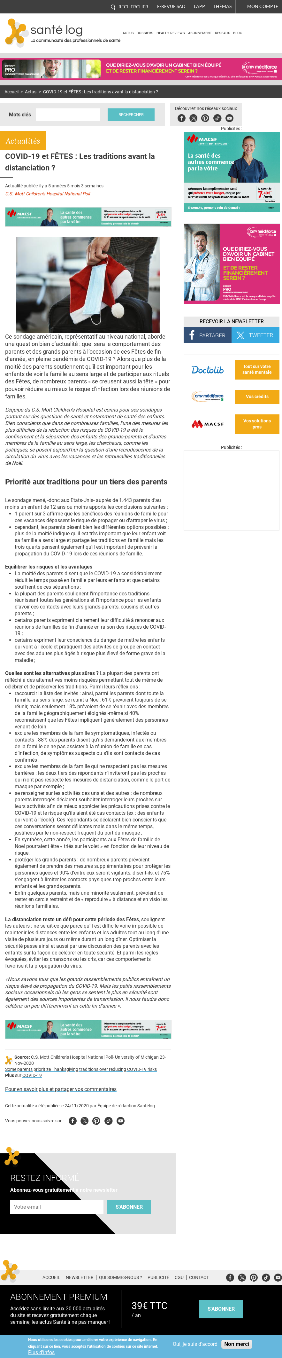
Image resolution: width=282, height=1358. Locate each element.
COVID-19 (32, 1075)
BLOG (237, 33)
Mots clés (20, 115)
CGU (179, 1277)
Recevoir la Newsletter (232, 321)
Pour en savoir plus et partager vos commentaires (61, 1089)
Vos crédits (257, 396)
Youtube (121, 1120)
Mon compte (262, 6)
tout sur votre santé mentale (257, 369)
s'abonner (221, 1309)
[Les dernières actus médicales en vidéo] (231, 529)
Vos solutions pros (257, 424)
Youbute (229, 117)
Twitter (193, 117)
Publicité (158, 1277)
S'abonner (129, 1207)
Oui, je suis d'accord (195, 1344)
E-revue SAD (171, 6)
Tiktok (217, 117)
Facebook (182, 117)
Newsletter (80, 1277)
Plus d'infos (41, 1352)
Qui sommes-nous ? (120, 1277)
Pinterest (205, 117)
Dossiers (145, 33)
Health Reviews (170, 33)
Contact (199, 1277)
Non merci (236, 1344)
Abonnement (200, 33)
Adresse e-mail (27, 1196)
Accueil (11, 92)
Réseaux (222, 33)
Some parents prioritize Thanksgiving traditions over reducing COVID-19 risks (81, 1069)
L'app (199, 6)
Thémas (222, 6)
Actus (128, 33)
